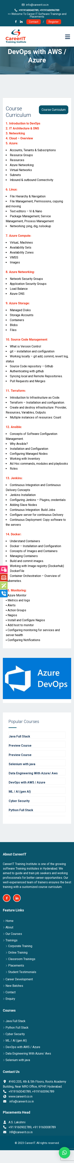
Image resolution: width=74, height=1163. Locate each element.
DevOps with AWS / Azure (23, 1047)
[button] (64, 1152)
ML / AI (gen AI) (16, 1040)
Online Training (18, 952)
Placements (16, 965)
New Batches (14, 986)
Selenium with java (18, 1060)
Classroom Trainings (21, 959)
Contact (33, 21)
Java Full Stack (15, 1021)
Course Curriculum (54, 109)
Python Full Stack (17, 1027)
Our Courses (14, 934)
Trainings (11, 940)
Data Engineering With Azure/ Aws (28, 1053)
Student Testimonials (22, 972)
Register (54, 21)
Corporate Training (20, 946)
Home (9, 921)
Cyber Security (15, 1034)
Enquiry (10, 999)
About (9, 927)
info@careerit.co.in (37, 4)
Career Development (19, 979)
